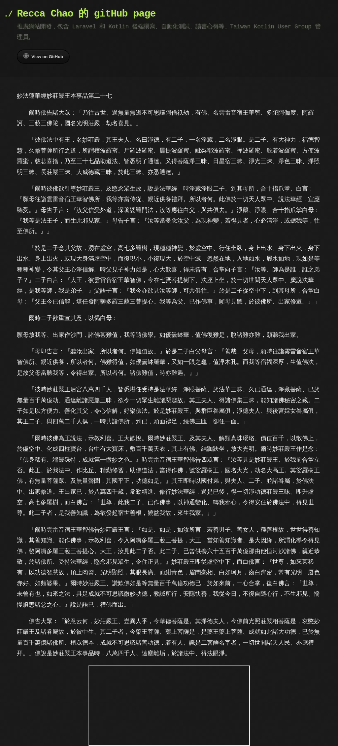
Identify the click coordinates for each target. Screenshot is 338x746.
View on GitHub (43, 56)
